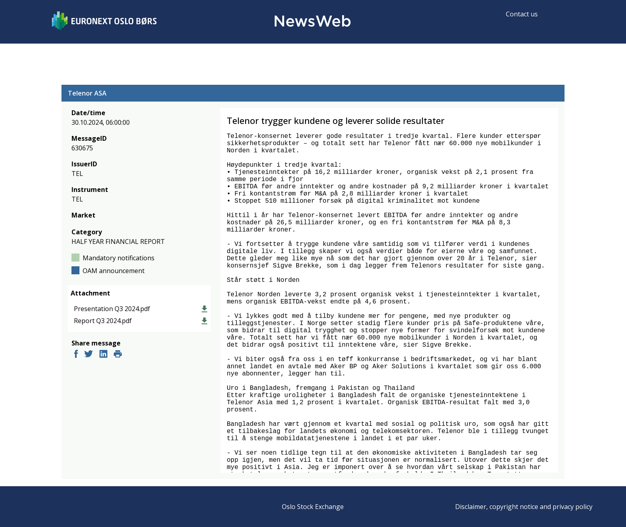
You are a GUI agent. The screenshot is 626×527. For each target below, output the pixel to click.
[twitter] (88, 354)
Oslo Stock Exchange (313, 506)
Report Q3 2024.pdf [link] (103, 320)
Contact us (522, 14)
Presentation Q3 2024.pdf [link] (112, 308)
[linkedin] (103, 355)
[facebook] (76, 355)
